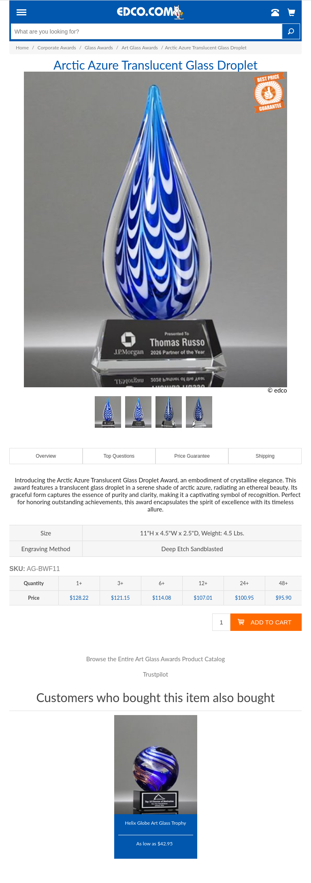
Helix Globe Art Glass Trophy (155, 823)
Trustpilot (155, 674)
